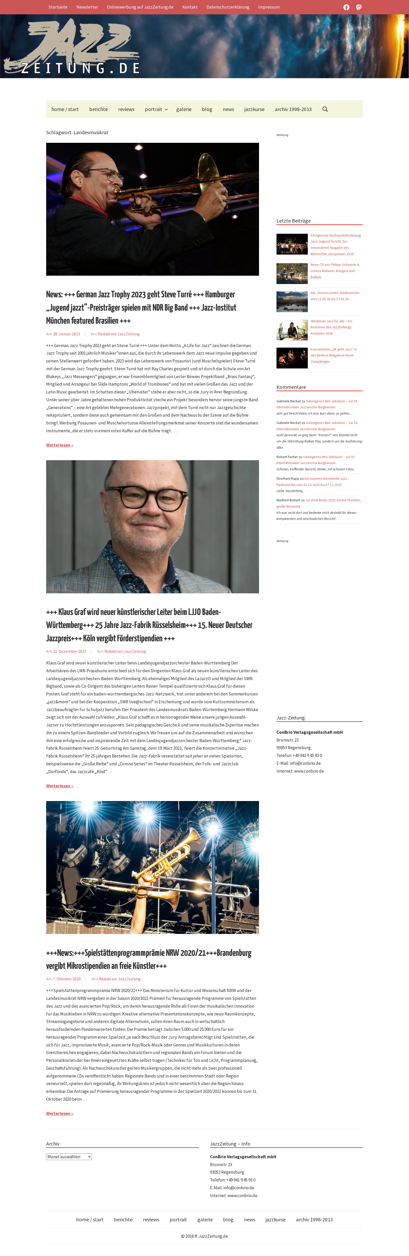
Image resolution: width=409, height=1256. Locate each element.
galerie (183, 109)
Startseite (58, 7)
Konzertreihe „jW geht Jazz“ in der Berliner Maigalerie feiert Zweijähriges (334, 355)
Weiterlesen (58, 445)
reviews (126, 109)
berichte (98, 109)
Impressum (269, 7)
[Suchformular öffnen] (325, 109)
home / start (65, 109)
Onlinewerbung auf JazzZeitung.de (140, 7)
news (228, 109)
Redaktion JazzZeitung (119, 333)
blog (207, 109)
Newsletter (87, 7)
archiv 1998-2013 (293, 109)
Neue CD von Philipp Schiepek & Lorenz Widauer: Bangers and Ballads (335, 270)
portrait (156, 109)
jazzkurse (254, 109)
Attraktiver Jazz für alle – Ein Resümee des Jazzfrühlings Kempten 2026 (331, 327)
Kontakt (190, 7)
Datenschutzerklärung (228, 7)
